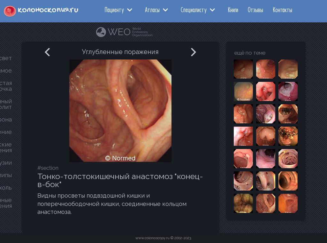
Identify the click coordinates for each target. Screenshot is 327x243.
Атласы (152, 9)
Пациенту (114, 9)
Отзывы (255, 9)
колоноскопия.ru (48, 10)
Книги (233, 9)
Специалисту (194, 9)
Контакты (282, 9)
